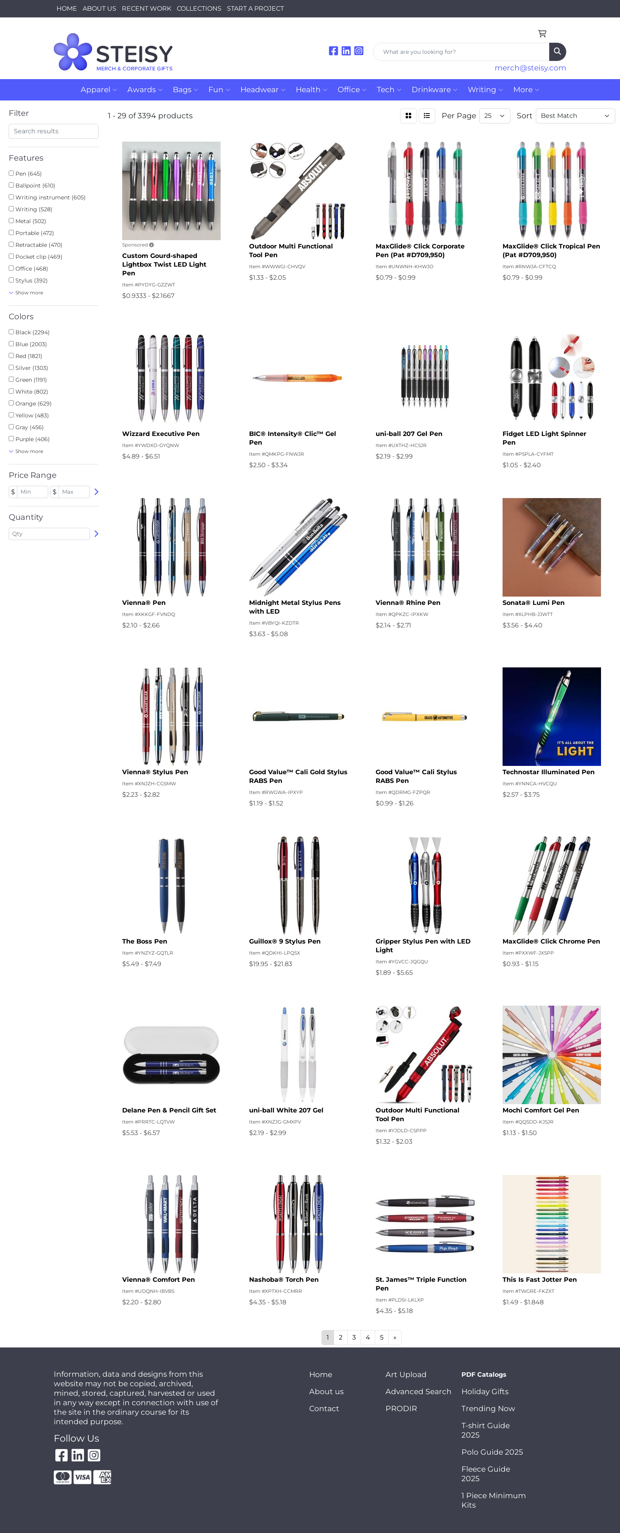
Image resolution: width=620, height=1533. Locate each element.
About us (326, 1391)
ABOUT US (99, 8)
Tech (389, 90)
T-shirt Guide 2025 (485, 1430)
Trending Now (488, 1408)
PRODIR (401, 1408)
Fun (219, 90)
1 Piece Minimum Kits (493, 1500)
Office (352, 90)
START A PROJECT (255, 8)
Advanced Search (419, 1391)
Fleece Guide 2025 (485, 1474)
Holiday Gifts (484, 1391)
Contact (324, 1408)
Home (320, 1374)
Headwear (262, 90)
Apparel (99, 90)
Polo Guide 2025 (492, 1452)
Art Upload (406, 1374)
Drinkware (434, 90)
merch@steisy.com (530, 67)
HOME (67, 8)
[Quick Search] (461, 52)
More (526, 90)
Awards (145, 90)
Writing (485, 90)
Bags (185, 90)
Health (311, 90)
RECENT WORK (146, 8)
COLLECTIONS (199, 8)
